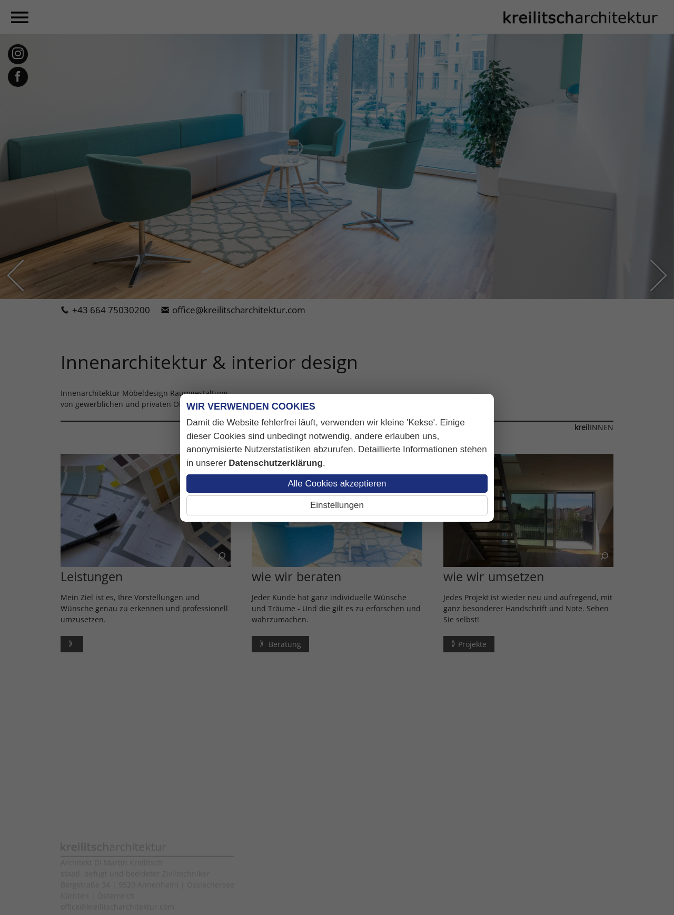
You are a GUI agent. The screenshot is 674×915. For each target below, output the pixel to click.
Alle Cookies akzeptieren (337, 484)
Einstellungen (337, 505)
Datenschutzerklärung (276, 463)
